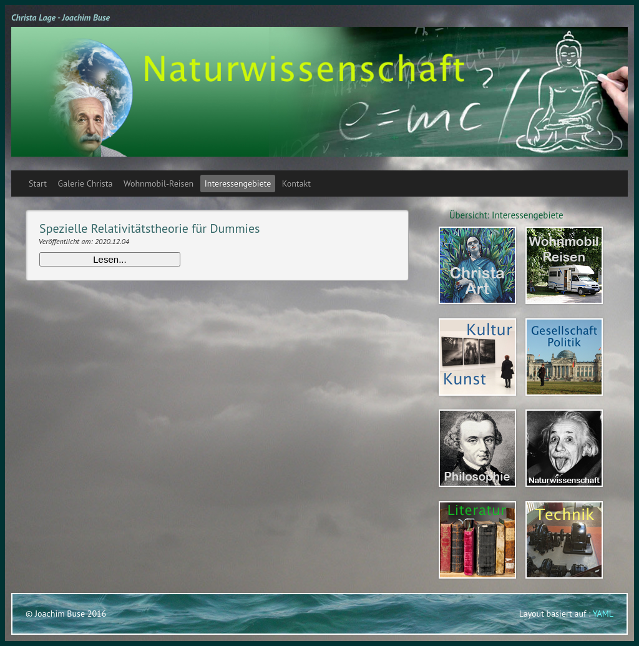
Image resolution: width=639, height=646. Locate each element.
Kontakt (296, 183)
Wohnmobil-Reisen (158, 183)
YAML (603, 613)
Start (38, 183)
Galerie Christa (85, 183)
